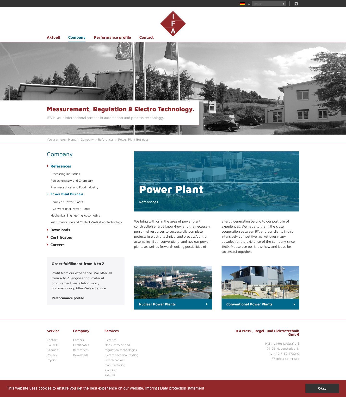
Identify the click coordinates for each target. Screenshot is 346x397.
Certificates (61, 237)
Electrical (111, 340)
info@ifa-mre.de (287, 358)
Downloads (60, 230)
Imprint (151, 388)
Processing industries (65, 174)
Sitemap (52, 350)
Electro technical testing (121, 355)
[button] (206, 389)
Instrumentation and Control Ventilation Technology (86, 222)
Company (77, 37)
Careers (57, 244)
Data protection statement (182, 388)
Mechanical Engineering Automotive (75, 215)
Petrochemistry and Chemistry (71, 180)
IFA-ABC (52, 345)
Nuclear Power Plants (68, 202)
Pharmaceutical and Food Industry (74, 187)
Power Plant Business (66, 194)
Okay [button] (322, 388)
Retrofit (110, 375)
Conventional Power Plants (71, 209)
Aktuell (53, 37)
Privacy (52, 355)
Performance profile (112, 37)
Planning (110, 370)
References (60, 166)
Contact (146, 37)
